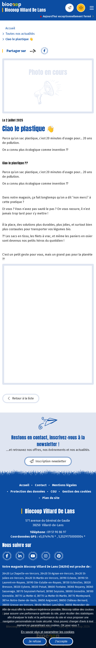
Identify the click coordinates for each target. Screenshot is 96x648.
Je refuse (35, 641)
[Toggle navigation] (92, 9)
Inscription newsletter (48, 461)
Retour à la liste (21, 398)
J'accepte (61, 641)
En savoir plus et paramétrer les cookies (47, 632)
